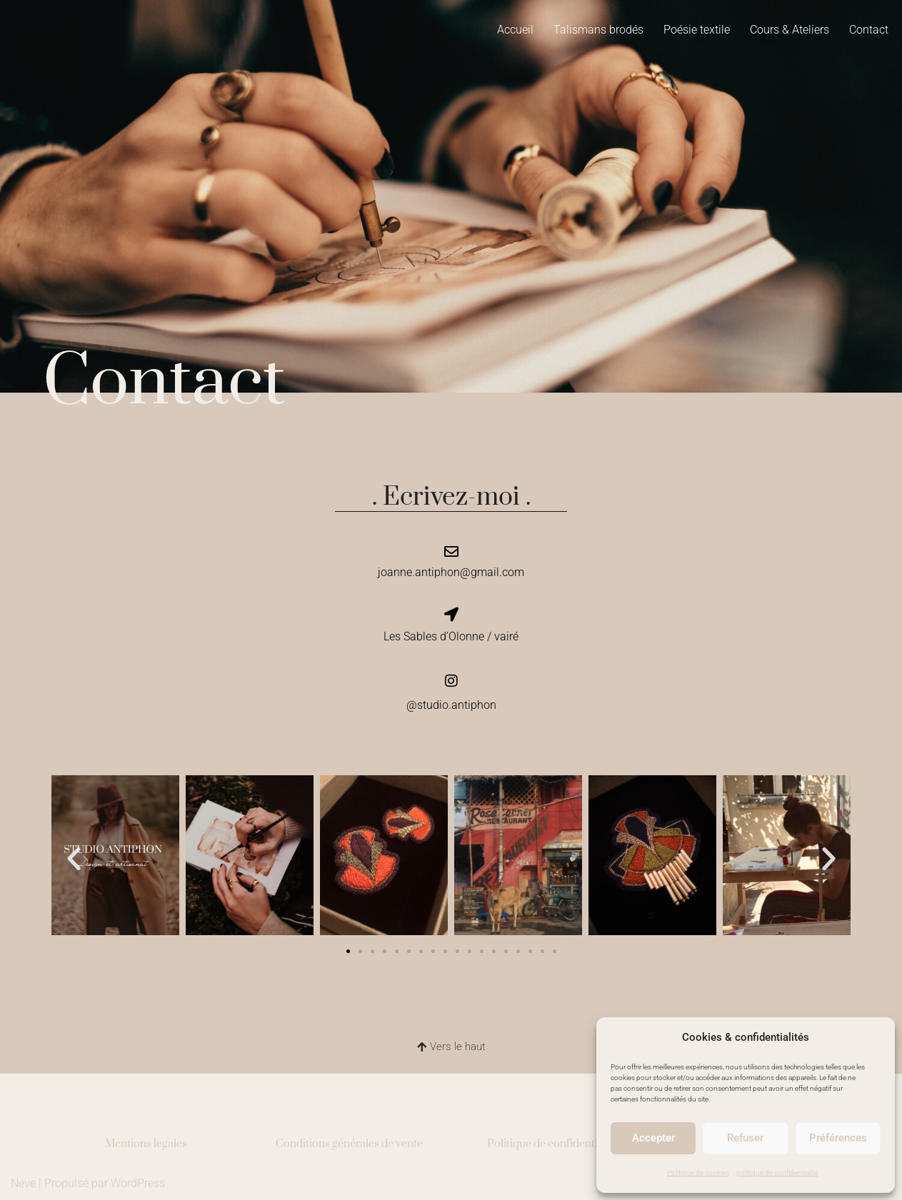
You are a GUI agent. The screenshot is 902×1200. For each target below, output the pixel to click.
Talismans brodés (598, 29)
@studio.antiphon (451, 703)
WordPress (138, 1182)
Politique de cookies (698, 1172)
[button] (74, 857)
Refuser (745, 1137)
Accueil (515, 29)
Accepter (653, 1137)
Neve (23, 1182)
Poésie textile (696, 29)
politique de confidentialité (777, 1172)
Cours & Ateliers (789, 29)
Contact (868, 29)
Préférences (838, 1137)
